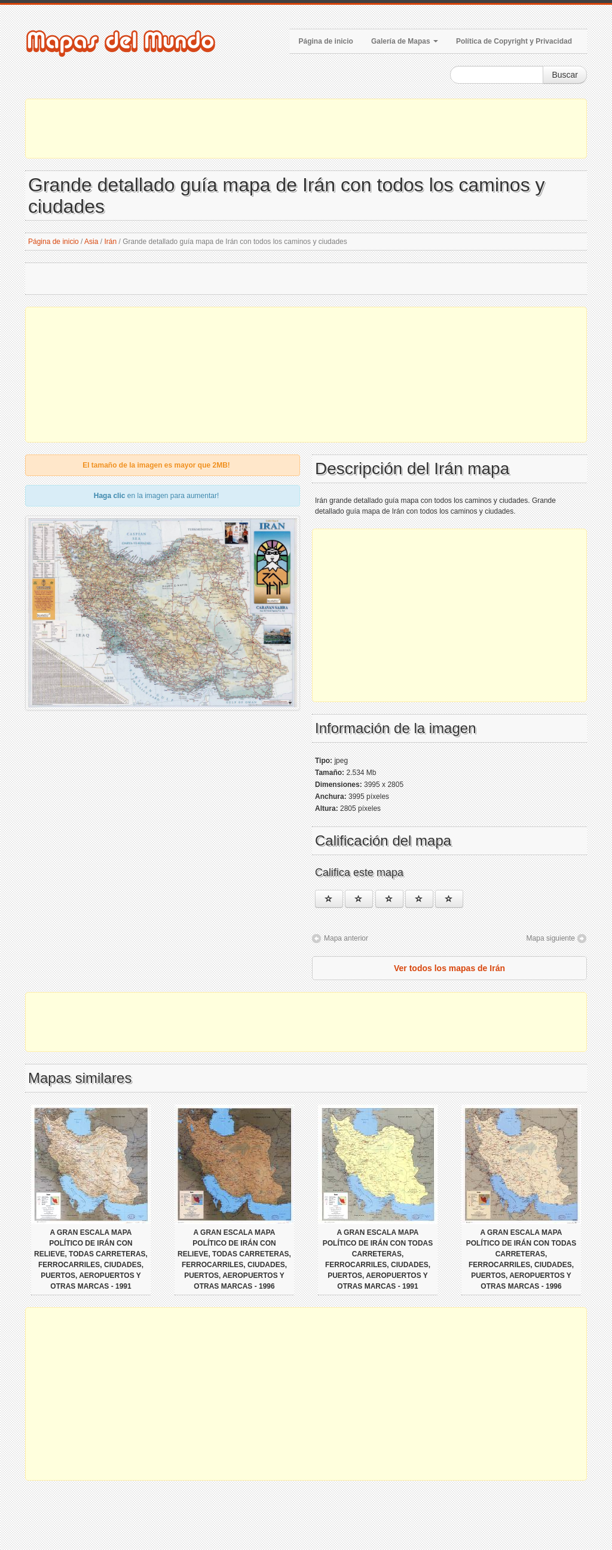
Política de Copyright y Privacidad (514, 41)
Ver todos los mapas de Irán (449, 968)
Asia (91, 241)
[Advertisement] (306, 128)
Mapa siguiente (551, 938)
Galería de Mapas (404, 41)
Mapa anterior (346, 938)
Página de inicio (326, 41)
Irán (110, 241)
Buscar (565, 75)
